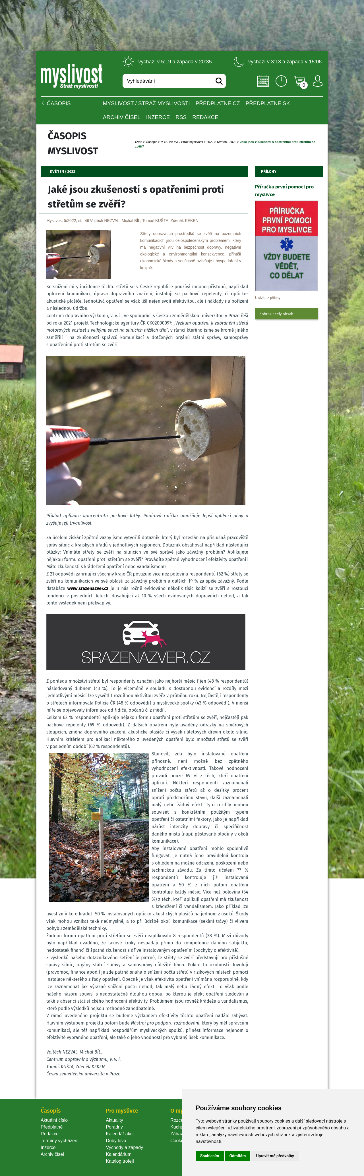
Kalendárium (118, 1154)
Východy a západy (124, 1147)
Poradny (114, 1127)
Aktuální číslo (54, 1120)
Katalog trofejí (120, 1161)
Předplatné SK (268, 103)
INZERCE (158, 117)
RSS (181, 117)
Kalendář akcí (120, 1133)
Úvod (138, 142)
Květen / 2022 (226, 142)
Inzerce (48, 1147)
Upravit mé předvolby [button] (275, 1156)
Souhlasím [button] (209, 1156)
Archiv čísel (121, 117)
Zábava (177, 1133)
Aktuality (114, 1120)
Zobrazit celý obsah (276, 313)
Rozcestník (181, 1120)
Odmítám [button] (237, 1156)
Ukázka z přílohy (267, 298)
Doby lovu (116, 1140)
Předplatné (52, 1127)
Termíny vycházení (59, 1140)
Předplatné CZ (218, 103)
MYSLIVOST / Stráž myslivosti (146, 103)
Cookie (178, 1140)
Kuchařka (180, 1127)
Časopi (151, 142)
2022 (209, 142)
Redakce (205, 117)
